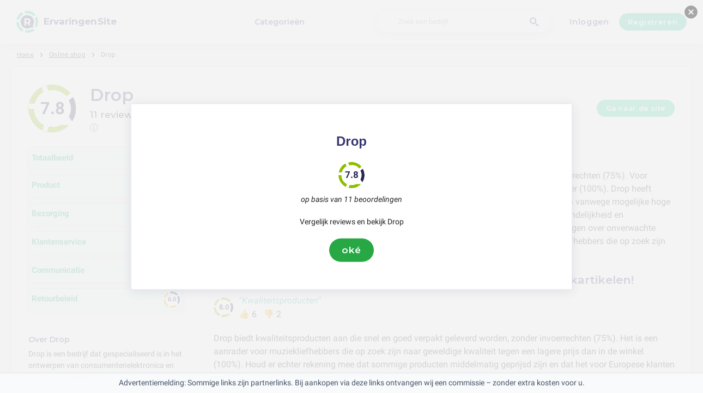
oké (351, 250)
